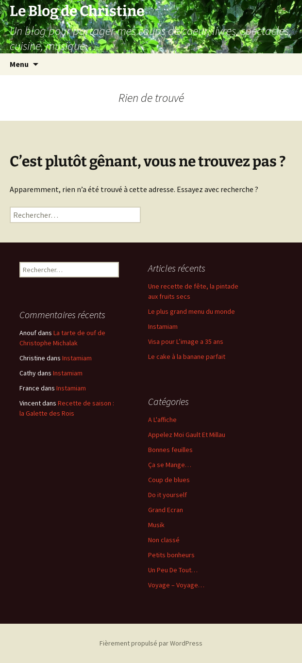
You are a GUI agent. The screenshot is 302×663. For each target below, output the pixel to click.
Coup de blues (169, 479)
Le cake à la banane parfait (186, 356)
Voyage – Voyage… (176, 585)
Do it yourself (167, 494)
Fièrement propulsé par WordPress (151, 643)
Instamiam (163, 326)
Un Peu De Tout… (173, 570)
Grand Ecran (165, 509)
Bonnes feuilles (170, 449)
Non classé (164, 539)
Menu (19, 64)
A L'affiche (162, 419)
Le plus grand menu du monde (191, 311)
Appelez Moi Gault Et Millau (186, 434)
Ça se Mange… (169, 464)
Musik (156, 524)
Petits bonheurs (171, 554)
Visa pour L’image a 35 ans (185, 341)
